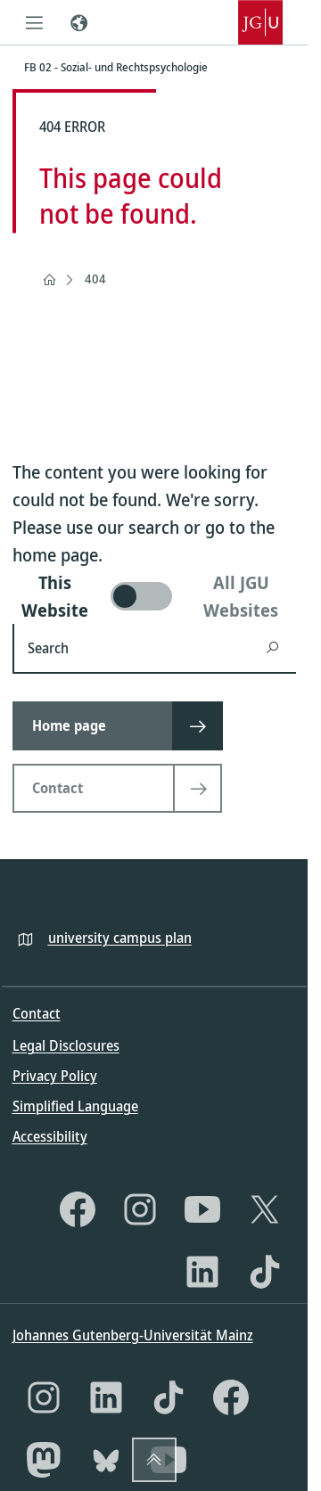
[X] (265, 1209)
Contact (36, 1013)
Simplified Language (75, 1106)
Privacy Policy (54, 1075)
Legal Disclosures (65, 1045)
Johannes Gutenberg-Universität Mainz (132, 1335)
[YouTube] (202, 1209)
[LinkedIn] (202, 1272)
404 (95, 278)
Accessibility (49, 1136)
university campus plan (120, 937)
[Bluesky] (106, 1460)
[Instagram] (140, 1209)
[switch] (154, 596)
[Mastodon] (44, 1460)
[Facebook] (77, 1209)
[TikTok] (265, 1272)
